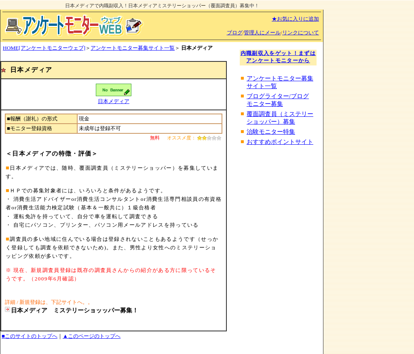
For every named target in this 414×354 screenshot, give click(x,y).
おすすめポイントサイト (280, 142)
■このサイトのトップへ (29, 336)
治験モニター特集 (271, 132)
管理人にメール (262, 33)
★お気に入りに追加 (295, 19)
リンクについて (300, 33)
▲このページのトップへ (91, 336)
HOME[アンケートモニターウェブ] (44, 48)
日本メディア (113, 101)
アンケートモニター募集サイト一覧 (133, 48)
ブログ (235, 33)
